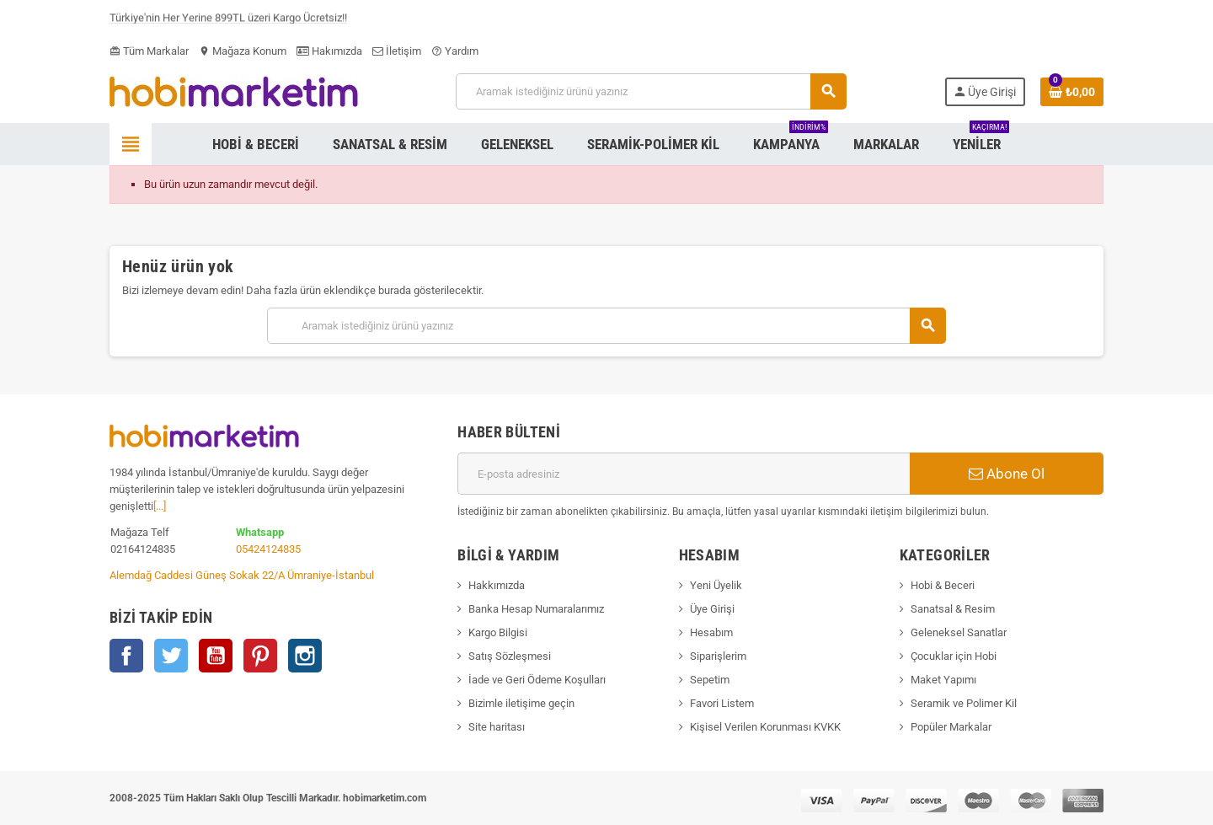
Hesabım (711, 632)
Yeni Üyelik (716, 585)
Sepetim (709, 679)
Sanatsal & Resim (953, 609)
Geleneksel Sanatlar (959, 632)
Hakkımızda (496, 585)
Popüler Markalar (951, 727)
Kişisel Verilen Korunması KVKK (765, 727)
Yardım (454, 51)
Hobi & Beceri (943, 585)
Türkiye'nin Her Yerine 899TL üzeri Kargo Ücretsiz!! (228, 20)
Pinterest (260, 655)
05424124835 (268, 549)
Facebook (126, 655)
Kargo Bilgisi (497, 632)
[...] (159, 506)
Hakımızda (329, 51)
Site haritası (496, 727)
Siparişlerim (718, 656)
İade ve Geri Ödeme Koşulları (537, 679)
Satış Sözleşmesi (509, 656)
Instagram (305, 655)
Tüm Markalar (149, 51)
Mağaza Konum (242, 51)
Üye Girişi (712, 609)
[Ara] (651, 91)
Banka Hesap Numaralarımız (536, 609)
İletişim (396, 51)
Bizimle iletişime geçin (521, 703)
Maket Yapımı (943, 679)
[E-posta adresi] (683, 474)
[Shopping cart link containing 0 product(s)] (1071, 92)
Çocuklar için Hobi (954, 656)
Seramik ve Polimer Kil (964, 703)
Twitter (171, 655)
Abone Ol (1007, 473)
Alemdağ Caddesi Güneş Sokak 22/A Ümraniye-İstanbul (242, 575)
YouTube (215, 655)
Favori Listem (722, 703)
